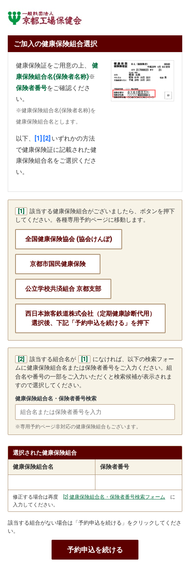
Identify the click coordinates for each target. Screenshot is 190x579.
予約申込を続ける (95, 550)
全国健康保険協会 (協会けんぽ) (68, 239)
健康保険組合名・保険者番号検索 (56, 398)
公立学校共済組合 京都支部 (63, 288)
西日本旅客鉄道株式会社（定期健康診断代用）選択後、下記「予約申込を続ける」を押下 (90, 318)
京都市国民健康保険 (58, 264)
